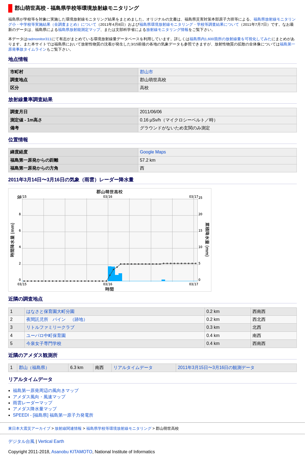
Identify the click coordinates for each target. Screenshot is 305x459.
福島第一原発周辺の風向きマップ (46, 390)
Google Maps (153, 152)
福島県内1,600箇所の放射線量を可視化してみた (230, 39)
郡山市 (146, 71)
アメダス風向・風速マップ (39, 396)
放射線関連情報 (68, 428)
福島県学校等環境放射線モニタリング (118, 428)
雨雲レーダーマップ (32, 402)
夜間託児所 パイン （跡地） (57, 319)
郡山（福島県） (34, 367)
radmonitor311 (39, 39)
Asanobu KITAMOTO (71, 451)
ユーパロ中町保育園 (46, 335)
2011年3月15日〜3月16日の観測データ (216, 367)
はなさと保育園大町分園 (50, 311)
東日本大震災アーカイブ (29, 428)
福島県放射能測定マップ (79, 30)
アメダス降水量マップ (35, 408)
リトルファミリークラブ (50, 327)
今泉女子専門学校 (43, 343)
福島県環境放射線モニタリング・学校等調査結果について (189, 24)
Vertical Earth (51, 441)
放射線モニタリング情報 (167, 30)
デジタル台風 (21, 441)
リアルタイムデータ (133, 367)
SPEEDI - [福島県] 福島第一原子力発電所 (53, 415)
